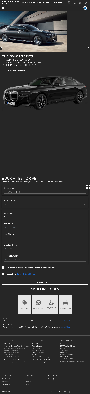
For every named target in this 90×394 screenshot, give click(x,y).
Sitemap (53, 392)
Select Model (9, 188)
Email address (10, 245)
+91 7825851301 (11, 357)
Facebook (48, 380)
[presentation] (1, 48)
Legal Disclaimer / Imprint (78, 392)
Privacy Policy (63, 392)
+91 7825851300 (11, 359)
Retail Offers (5, 381)
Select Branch (10, 200)
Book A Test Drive (45, 282)
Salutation (8, 213)
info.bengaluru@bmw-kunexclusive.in (18, 362)
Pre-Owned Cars (6, 384)
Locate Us (28, 381)
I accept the (18, 274)
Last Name (9, 234)
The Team (27, 384)
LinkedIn (63, 379)
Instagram (58, 379)
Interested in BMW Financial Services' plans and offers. (29, 267)
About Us (27, 379)
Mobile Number (11, 256)
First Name (9, 223)
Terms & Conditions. (26, 274)
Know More (58, 3)
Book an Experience (16, 70)
